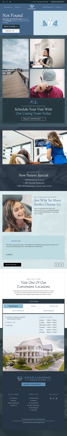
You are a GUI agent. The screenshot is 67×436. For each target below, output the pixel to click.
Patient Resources (48, 7)
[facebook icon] (3, 1)
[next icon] (61, 264)
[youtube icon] (10, 1)
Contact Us (59, 7)
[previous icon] (57, 264)
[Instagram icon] (7, 1)
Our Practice (8, 7)
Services (18, 7)
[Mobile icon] (39, 2)
